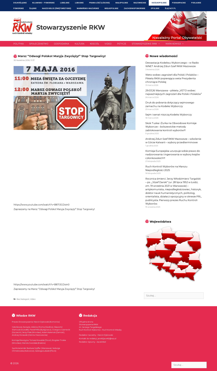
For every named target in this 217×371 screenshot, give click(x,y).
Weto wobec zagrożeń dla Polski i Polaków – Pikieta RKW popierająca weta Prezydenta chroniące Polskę (172, 78)
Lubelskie (64, 3)
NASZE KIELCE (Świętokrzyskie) (56, 8)
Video (108, 44)
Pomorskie (18, 8)
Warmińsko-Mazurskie (88, 8)
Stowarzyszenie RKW (70, 27)
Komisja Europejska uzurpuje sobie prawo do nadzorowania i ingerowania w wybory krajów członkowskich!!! (172, 154)
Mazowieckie (140, 3)
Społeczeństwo (38, 44)
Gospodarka (61, 44)
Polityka (18, 44)
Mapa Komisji (176, 44)
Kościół (94, 44)
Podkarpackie (179, 3)
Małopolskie (121, 3)
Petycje (121, 44)
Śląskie (32, 8)
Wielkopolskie (111, 8)
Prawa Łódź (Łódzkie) (99, 3)
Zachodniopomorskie (134, 8)
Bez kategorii (23, 299)
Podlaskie (196, 3)
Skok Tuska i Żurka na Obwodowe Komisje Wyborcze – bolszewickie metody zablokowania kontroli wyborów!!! (171, 127)
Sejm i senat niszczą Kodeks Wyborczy (168, 114)
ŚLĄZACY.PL (170, 8)
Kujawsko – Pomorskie (43, 3)
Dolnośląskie (20, 3)
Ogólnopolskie (159, 3)
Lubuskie (79, 3)
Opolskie (155, 8)
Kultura (79, 44)
